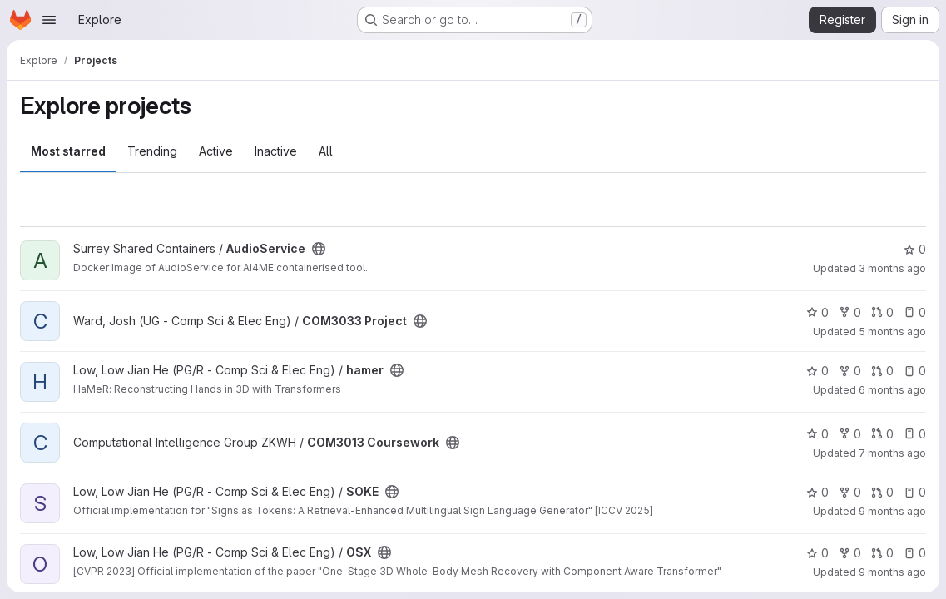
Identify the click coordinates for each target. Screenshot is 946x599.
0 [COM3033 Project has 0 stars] (817, 312)
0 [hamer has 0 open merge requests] (882, 371)
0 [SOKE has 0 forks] (850, 492)
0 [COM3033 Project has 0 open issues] (915, 312)
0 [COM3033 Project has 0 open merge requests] (882, 312)
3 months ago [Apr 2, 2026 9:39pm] (892, 268)
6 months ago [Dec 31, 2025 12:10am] (892, 390)
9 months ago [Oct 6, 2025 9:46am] (892, 572)
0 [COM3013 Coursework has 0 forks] (850, 434)
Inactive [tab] (276, 151)
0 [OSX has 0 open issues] (915, 553)
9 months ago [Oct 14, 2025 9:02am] (892, 511)
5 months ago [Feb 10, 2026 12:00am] (892, 331)
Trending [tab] (152, 151)
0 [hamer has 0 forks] (850, 371)
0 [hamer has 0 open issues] (915, 371)
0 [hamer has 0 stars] (817, 371)
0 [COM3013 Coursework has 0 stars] (817, 434)
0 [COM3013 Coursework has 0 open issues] (915, 434)
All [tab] (326, 151)
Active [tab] (216, 151)
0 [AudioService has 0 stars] (915, 249)
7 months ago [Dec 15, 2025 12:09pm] (892, 453)
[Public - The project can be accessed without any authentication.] (318, 248)
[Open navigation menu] (49, 20)
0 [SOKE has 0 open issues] (915, 492)
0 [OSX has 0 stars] (817, 553)
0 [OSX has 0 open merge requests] (882, 553)
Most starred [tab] (68, 151)
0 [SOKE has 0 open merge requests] (882, 492)
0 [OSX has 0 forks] (850, 553)
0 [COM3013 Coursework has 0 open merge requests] (882, 434)
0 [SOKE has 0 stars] (817, 492)
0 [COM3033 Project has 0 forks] (850, 312)
